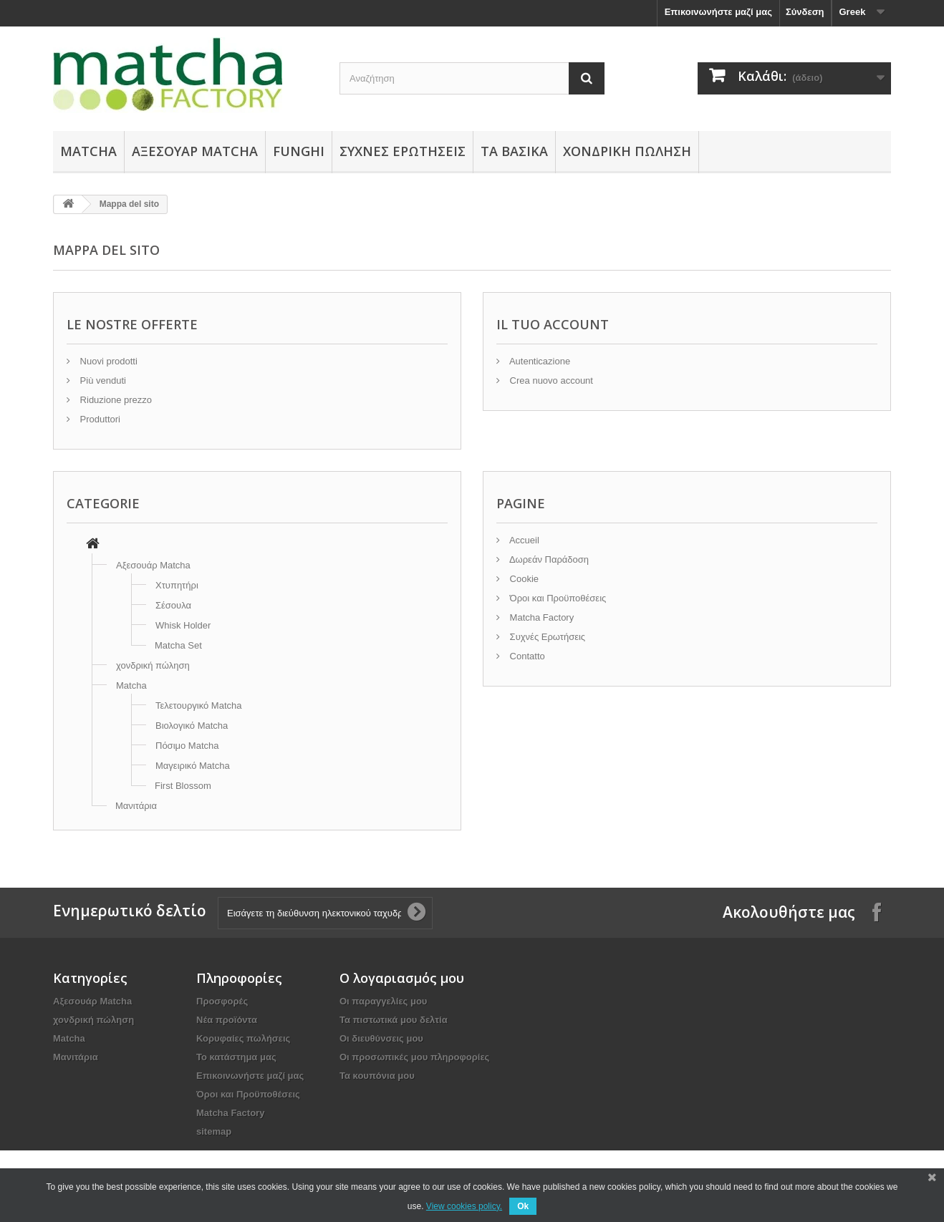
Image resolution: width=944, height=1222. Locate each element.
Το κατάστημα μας (236, 1057)
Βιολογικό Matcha (191, 725)
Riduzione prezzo (114, 399)
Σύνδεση (805, 11)
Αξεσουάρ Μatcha (195, 151)
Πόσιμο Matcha (187, 745)
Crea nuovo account (550, 380)
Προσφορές (222, 1001)
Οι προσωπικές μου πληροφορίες (414, 1057)
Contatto (526, 656)
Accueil (523, 540)
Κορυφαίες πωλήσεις (243, 1038)
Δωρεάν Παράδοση (548, 559)
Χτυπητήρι (176, 585)
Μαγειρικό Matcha (192, 765)
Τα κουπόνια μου (377, 1075)
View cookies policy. (464, 1206)
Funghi (298, 151)
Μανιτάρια (136, 805)
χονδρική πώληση (627, 151)
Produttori (98, 419)
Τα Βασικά (514, 151)
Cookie (523, 578)
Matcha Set (178, 645)
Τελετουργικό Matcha (198, 705)
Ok (523, 1206)
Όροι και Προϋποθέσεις (556, 598)
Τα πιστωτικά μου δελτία (393, 1019)
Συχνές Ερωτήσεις (402, 151)
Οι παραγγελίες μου (383, 1001)
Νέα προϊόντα (226, 1019)
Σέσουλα (173, 605)
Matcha (88, 151)
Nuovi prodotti (107, 361)
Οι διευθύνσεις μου (381, 1038)
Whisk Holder (183, 625)
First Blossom (183, 785)
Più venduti (101, 380)
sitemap (213, 1131)
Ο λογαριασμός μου (401, 977)
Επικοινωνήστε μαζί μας (718, 11)
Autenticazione (538, 361)
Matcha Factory (540, 617)
